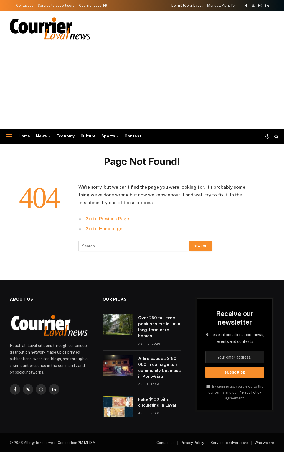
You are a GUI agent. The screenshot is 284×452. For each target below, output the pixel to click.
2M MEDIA (86, 443)
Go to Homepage (103, 228)
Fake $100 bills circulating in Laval (157, 402)
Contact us (25, 5)
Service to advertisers (56, 5)
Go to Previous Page (107, 218)
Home (24, 136)
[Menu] (9, 136)
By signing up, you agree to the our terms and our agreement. (234, 392)
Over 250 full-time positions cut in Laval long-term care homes (159, 326)
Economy (66, 136)
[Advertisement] (142, 87)
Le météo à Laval (187, 5)
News (41, 136)
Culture (88, 136)
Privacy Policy (250, 392)
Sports (108, 136)
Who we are (264, 443)
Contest (133, 136)
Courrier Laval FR (93, 5)
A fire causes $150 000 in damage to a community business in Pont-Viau (159, 367)
